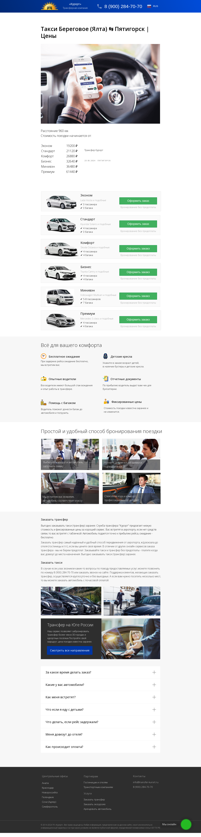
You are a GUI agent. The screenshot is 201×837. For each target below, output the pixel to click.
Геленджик (48, 801)
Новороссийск (50, 796)
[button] (138, 228)
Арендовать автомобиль (97, 813)
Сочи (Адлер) (49, 805)
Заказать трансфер (94, 803)
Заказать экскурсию (95, 808)
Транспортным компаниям (98, 791)
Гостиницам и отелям (96, 786)
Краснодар (48, 791)
